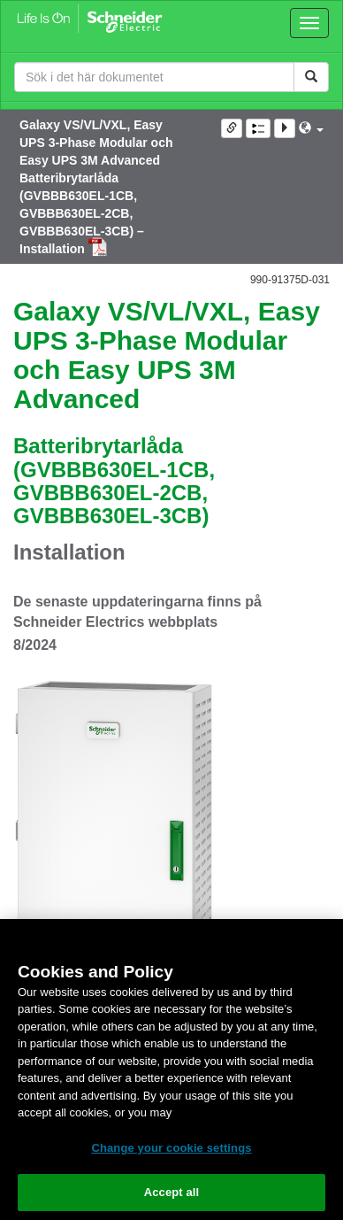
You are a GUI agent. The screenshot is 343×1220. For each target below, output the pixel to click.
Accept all (172, 1192)
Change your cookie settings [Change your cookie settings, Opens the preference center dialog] (171, 1147)
